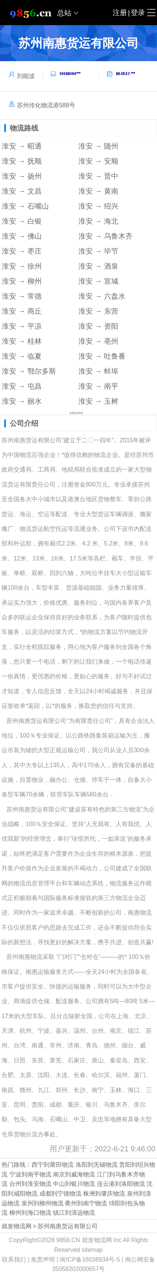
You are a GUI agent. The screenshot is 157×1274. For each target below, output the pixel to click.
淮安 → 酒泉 (98, 266)
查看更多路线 (76, 413)
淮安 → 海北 (98, 221)
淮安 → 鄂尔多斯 (29, 371)
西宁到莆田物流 (53, 1164)
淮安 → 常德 (22, 296)
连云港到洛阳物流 (121, 1184)
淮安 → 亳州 (98, 341)
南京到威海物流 (74, 1174)
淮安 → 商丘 (22, 311)
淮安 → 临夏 (22, 356)
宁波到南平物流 (30, 1174)
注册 (120, 13)
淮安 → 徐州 (22, 266)
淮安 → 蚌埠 (98, 371)
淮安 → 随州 (98, 146)
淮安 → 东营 (98, 311)
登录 (138, 13)
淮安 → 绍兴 (98, 206)
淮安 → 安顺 (98, 161)
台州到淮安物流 (30, 1184)
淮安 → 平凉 (22, 326)
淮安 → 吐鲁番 (101, 356)
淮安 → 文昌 (22, 191)
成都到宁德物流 (60, 1193)
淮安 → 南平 (98, 386)
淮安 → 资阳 (98, 326)
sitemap (92, 1250)
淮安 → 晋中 (98, 176)
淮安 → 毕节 (98, 251)
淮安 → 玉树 (98, 401)
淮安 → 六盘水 (101, 296)
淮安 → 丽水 (22, 401)
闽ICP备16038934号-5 (90, 1259)
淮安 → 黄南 (98, 191)
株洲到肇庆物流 (104, 1193)
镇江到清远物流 (74, 1212)
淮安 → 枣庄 (22, 251)
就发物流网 (17, 1226)
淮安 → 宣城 (98, 281)
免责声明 (43, 1259)
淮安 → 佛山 (22, 236)
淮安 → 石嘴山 (25, 206)
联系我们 (14, 1259)
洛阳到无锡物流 (96, 1164)
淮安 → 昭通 (22, 146)
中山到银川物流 (74, 1184)
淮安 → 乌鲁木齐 (105, 236)
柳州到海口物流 (30, 1212)
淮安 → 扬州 (22, 176)
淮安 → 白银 (22, 221)
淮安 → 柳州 (22, 281)
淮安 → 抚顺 (22, 161)
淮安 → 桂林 (22, 341)
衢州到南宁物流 (86, 1203)
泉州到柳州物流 (42, 1203)
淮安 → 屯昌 (22, 386)
